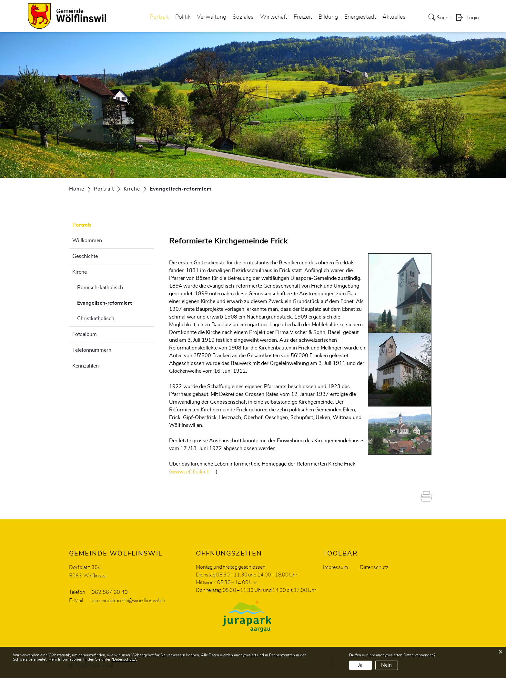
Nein (386, 665)
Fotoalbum (84, 334)
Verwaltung (211, 17)
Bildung (328, 17)
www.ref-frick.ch (193, 471)
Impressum (335, 567)
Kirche (79, 272)
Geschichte (85, 256)
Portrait (159, 17)
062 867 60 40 (110, 592)
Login (473, 18)
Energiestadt (360, 17)
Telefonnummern (91, 350)
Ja (360, 665)
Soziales (243, 17)
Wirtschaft (273, 17)
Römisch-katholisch (100, 287)
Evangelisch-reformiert (115, 302)
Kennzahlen (85, 365)
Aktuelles (394, 17)
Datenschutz (374, 567)
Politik (182, 17)
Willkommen (87, 240)
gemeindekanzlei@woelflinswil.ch (128, 600)
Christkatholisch (95, 318)
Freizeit (303, 17)
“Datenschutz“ (123, 659)
